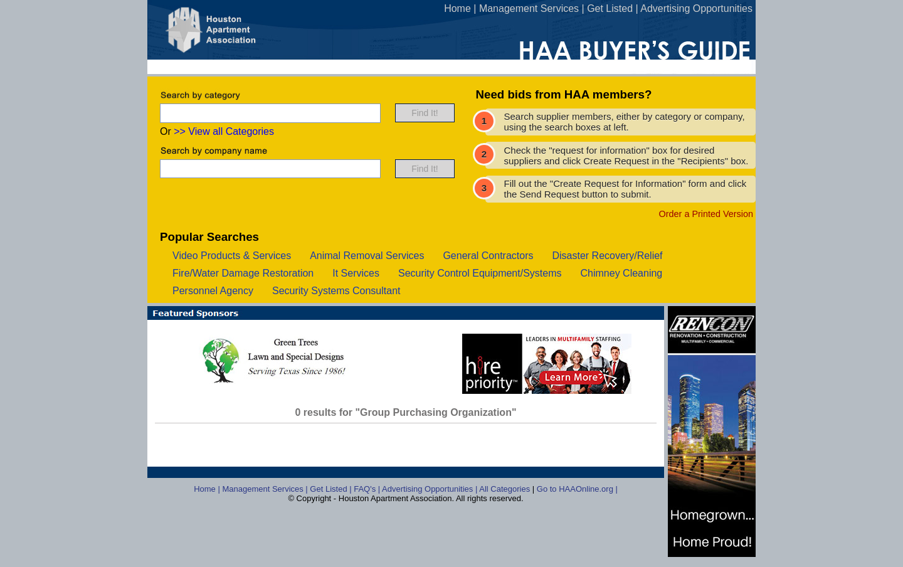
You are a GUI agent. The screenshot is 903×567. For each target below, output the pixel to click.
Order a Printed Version (706, 214)
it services (355, 273)
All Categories (505, 489)
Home (457, 8)
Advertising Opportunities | (430, 489)
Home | (208, 489)
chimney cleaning (622, 273)
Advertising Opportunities (696, 8)
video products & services (231, 255)
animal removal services (367, 255)
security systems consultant (336, 290)
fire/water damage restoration (243, 273)
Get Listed (610, 8)
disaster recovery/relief (607, 255)
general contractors (488, 255)
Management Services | (266, 489)
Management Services (529, 8)
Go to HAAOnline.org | (577, 489)
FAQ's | (368, 489)
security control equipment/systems (480, 273)
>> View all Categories (224, 131)
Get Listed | (332, 489)
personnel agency (212, 290)
